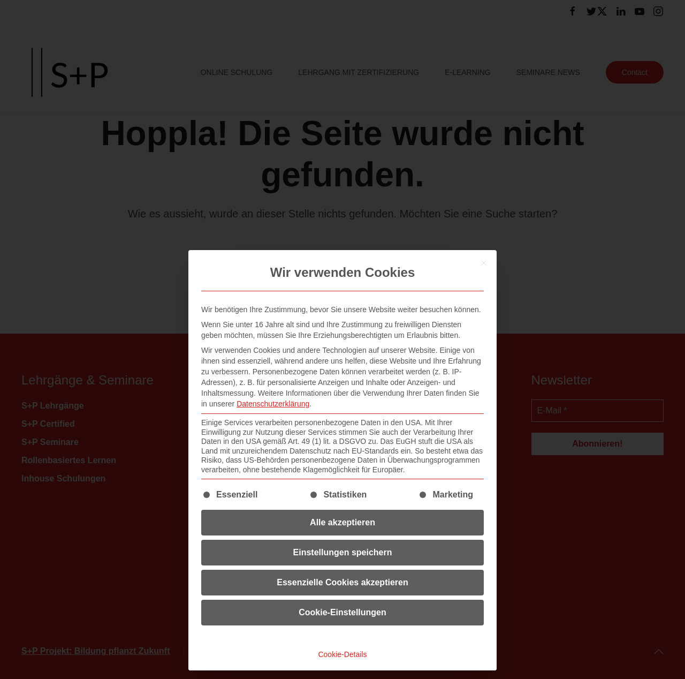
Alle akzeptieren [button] (342, 522)
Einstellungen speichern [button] (342, 552)
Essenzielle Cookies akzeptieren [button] (342, 582)
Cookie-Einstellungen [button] (342, 612)
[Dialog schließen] (483, 262)
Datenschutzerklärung (273, 403)
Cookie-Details (342, 654)
